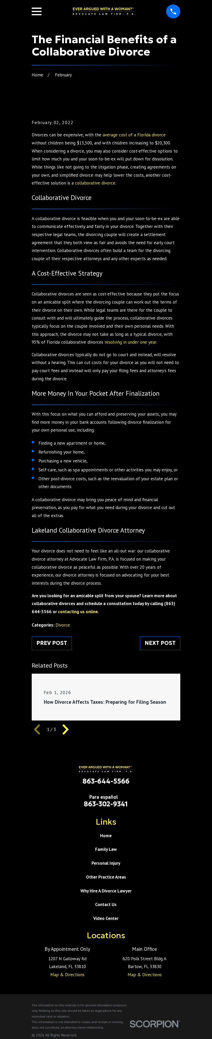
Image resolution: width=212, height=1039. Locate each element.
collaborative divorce (95, 183)
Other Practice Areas (106, 877)
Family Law (106, 849)
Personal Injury (105, 863)
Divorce (63, 625)
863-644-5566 (106, 781)
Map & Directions (67, 974)
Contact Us (106, 904)
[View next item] (65, 729)
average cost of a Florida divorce (134, 135)
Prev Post (51, 643)
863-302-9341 (106, 804)
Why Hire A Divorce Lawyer (106, 891)
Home (106, 836)
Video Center (105, 918)
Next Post (160, 643)
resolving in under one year (130, 342)
